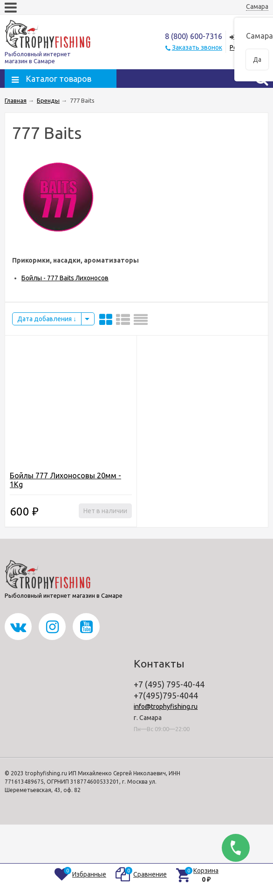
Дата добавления (46, 319)
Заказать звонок (197, 47)
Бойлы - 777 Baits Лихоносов (65, 278)
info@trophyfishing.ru (166, 706)
